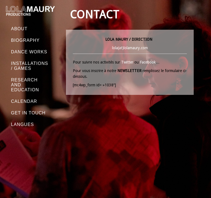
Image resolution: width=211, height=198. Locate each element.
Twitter (127, 62)
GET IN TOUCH (28, 113)
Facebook (148, 62)
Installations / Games (29, 66)
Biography (25, 40)
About (19, 28)
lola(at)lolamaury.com (130, 48)
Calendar (24, 101)
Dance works (29, 52)
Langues (22, 124)
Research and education (25, 85)
